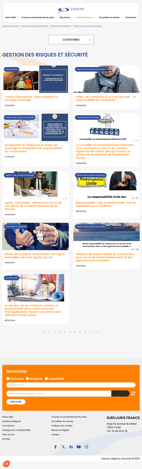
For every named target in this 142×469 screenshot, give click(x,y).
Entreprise (36, 378)
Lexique (55, 434)
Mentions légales (60, 430)
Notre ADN (11, 17)
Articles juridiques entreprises (34, 26)
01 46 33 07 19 (120, 431)
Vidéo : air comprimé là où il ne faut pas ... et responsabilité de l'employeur (106, 98)
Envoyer (15, 401)
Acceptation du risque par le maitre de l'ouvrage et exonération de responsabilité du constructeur (34, 148)
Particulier (17, 378)
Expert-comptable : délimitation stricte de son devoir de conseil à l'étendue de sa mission (34, 206)
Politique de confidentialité (16, 430)
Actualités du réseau (109, 17)
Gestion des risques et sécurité (87, 26)
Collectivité (56, 378)
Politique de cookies (61, 425)
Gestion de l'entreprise (60, 26)
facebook (55, 446)
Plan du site (8, 434)
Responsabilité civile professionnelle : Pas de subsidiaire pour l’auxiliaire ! (106, 204)
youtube (79, 446)
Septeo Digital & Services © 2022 (120, 458)
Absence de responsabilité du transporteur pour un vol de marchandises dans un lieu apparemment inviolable (105, 257)
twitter (63, 446)
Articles (6, 438)
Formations (130, 17)
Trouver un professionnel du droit (37, 17)
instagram (86, 446)
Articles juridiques (84, 17)
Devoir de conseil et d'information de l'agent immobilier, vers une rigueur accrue (35, 255)
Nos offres (65, 17)
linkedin (71, 446)
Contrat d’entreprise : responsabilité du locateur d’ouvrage (32, 98)
